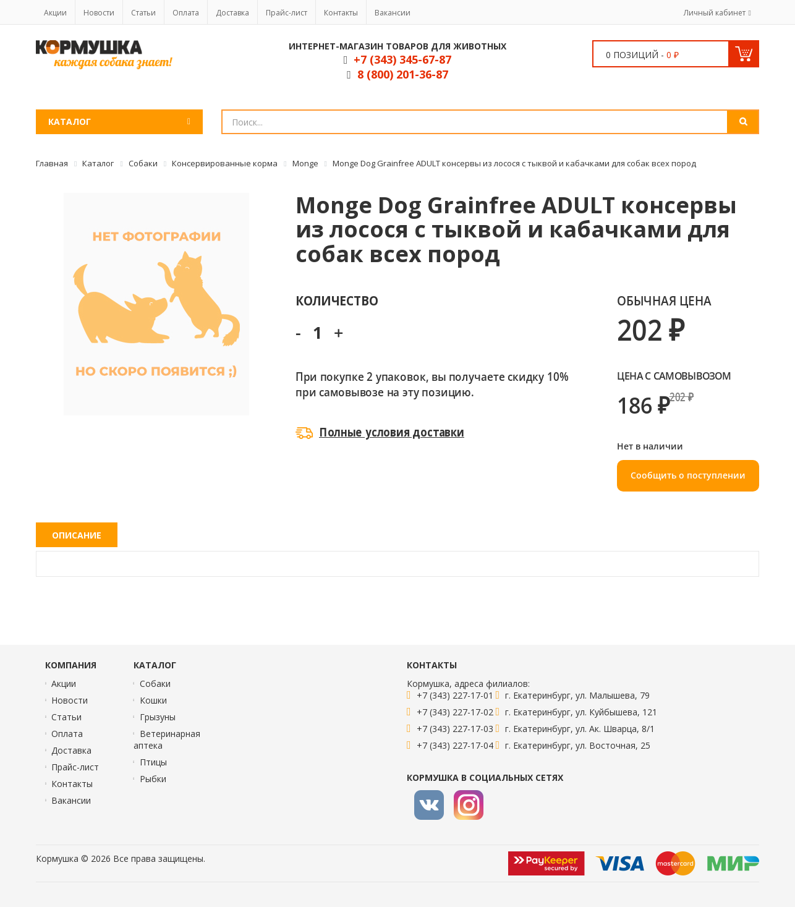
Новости (98, 12)
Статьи (143, 12)
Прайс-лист (286, 12)
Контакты (341, 12)
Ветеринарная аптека (167, 739)
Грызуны (158, 717)
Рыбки (153, 779)
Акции (55, 12)
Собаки (155, 683)
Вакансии (392, 12)
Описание (76, 535)
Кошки (153, 700)
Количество (336, 300)
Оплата (185, 12)
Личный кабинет (715, 12)
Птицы (153, 762)
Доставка (232, 12)
